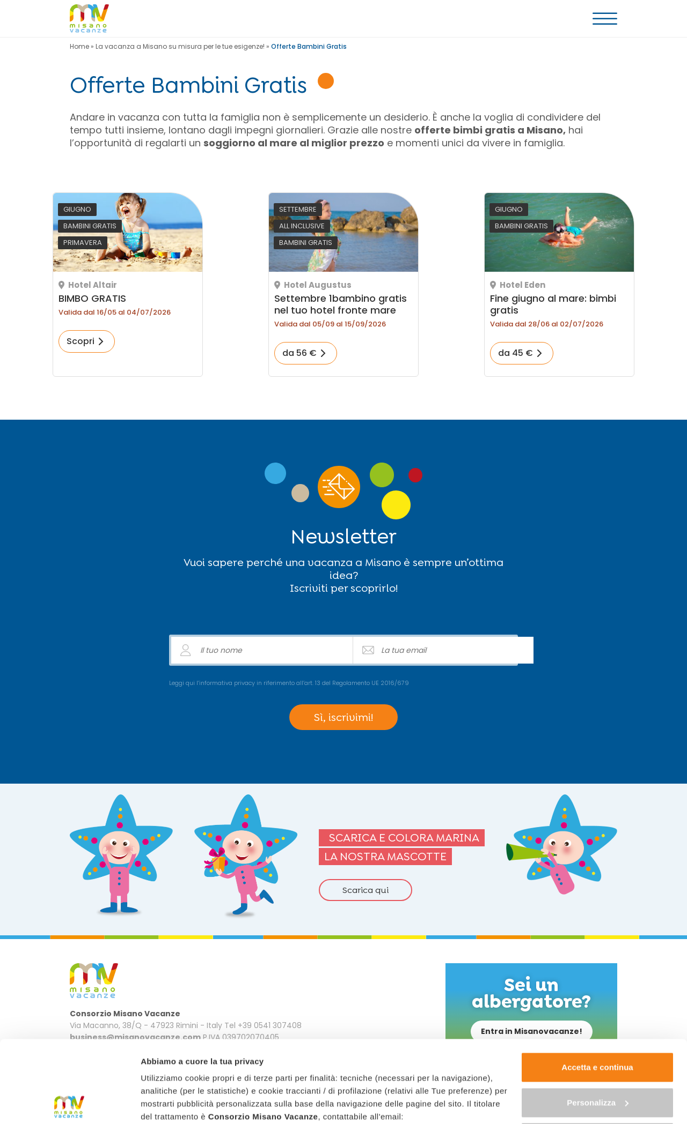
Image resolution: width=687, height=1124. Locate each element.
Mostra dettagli (170, 1102)
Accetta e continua (597, 985)
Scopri (80, 341)
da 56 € (299, 353)
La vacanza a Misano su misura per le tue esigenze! (180, 46)
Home (79, 46)
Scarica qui (365, 890)
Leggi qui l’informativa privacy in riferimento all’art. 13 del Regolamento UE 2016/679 (289, 683)
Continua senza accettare (597, 1055)
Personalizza (597, 1020)
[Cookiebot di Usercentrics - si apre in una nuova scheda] (69, 1103)
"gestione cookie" (395, 1060)
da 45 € (515, 353)
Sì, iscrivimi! (343, 717)
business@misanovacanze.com (205, 1047)
